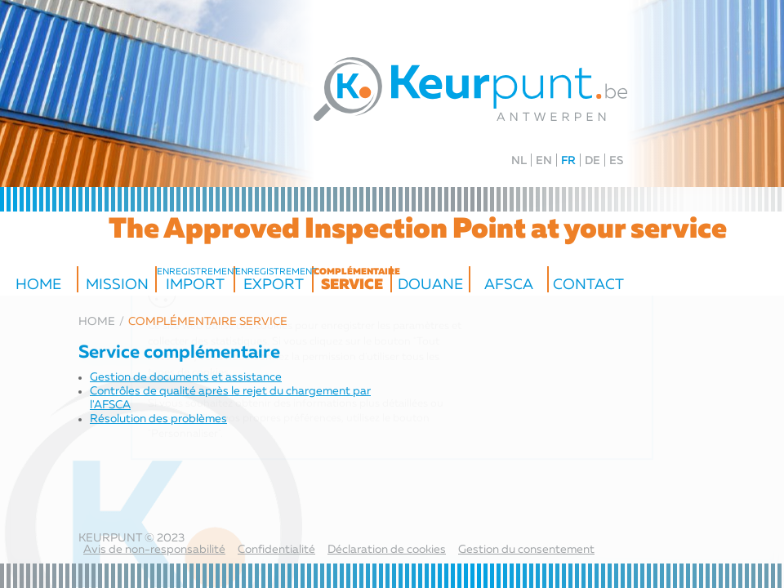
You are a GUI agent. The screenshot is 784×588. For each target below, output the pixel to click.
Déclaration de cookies (386, 549)
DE (592, 161)
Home (38, 285)
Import (195, 280)
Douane (430, 285)
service (352, 280)
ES (616, 161)
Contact (588, 285)
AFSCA (508, 285)
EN (544, 161)
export (273, 280)
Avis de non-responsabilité (154, 549)
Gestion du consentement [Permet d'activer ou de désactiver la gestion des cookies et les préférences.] (526, 549)
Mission (117, 285)
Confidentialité (276, 549)
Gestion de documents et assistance (186, 377)
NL (519, 161)
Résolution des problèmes (158, 419)
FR (568, 161)
